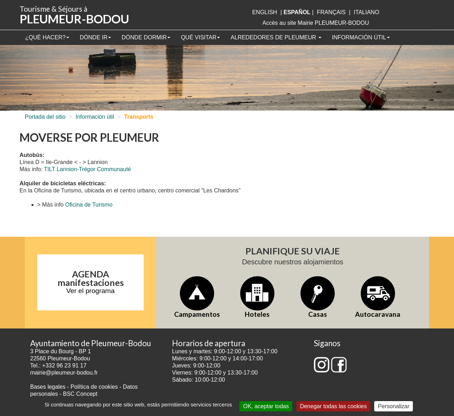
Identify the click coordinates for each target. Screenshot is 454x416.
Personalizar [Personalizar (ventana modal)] (393, 406)
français (331, 12)
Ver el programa (90, 290)
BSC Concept (80, 394)
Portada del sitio (45, 117)
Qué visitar (200, 37)
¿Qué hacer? (47, 37)
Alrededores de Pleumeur (276, 37)
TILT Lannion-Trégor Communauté (87, 169)
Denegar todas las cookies (333, 406)
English (264, 12)
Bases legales (48, 387)
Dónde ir (95, 37)
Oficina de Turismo (88, 205)
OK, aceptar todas (266, 406)
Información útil (361, 37)
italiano (366, 12)
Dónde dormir (146, 37)
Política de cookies (95, 387)
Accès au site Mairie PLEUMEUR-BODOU (315, 23)
